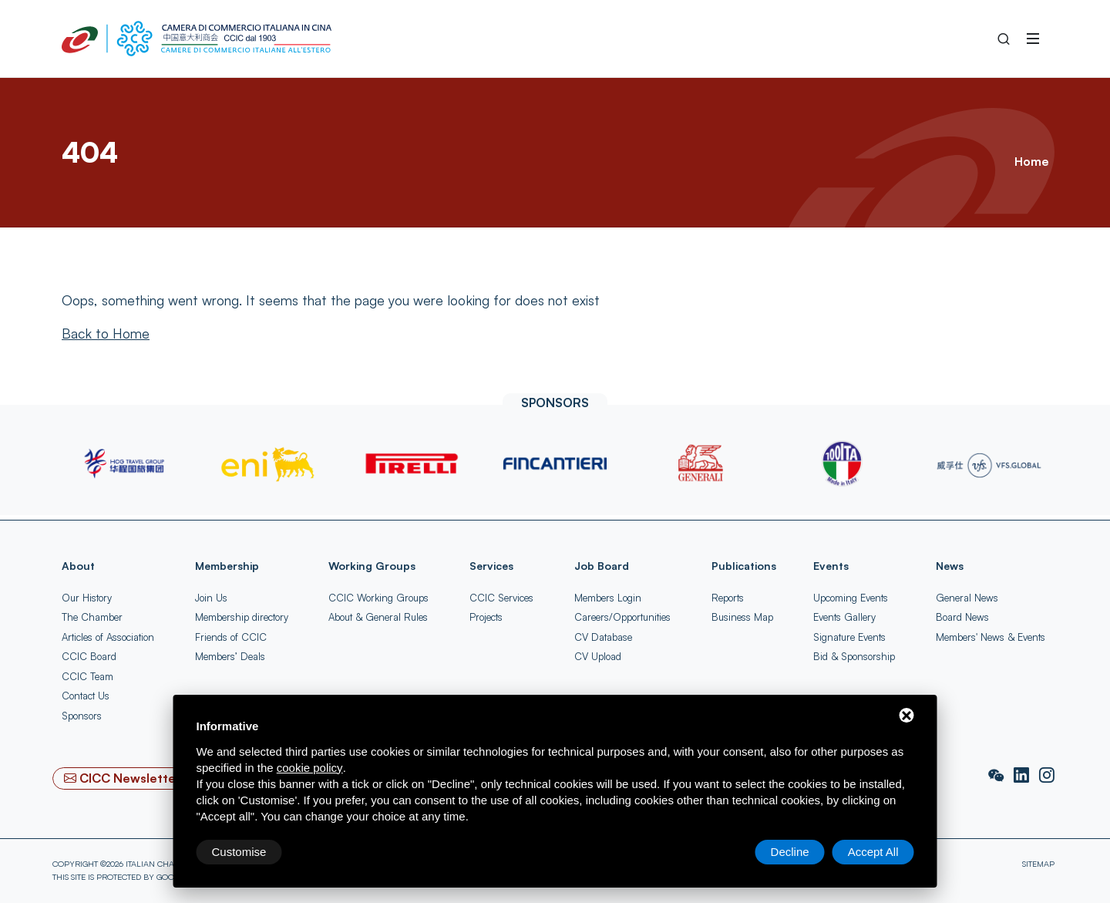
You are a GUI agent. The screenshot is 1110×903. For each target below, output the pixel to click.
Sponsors (82, 715)
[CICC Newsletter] (122, 778)
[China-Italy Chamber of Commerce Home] (196, 38)
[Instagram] (1047, 775)
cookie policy (310, 767)
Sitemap (1038, 863)
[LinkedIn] (1023, 775)
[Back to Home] (106, 333)
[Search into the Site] (1003, 38)
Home (1031, 161)
